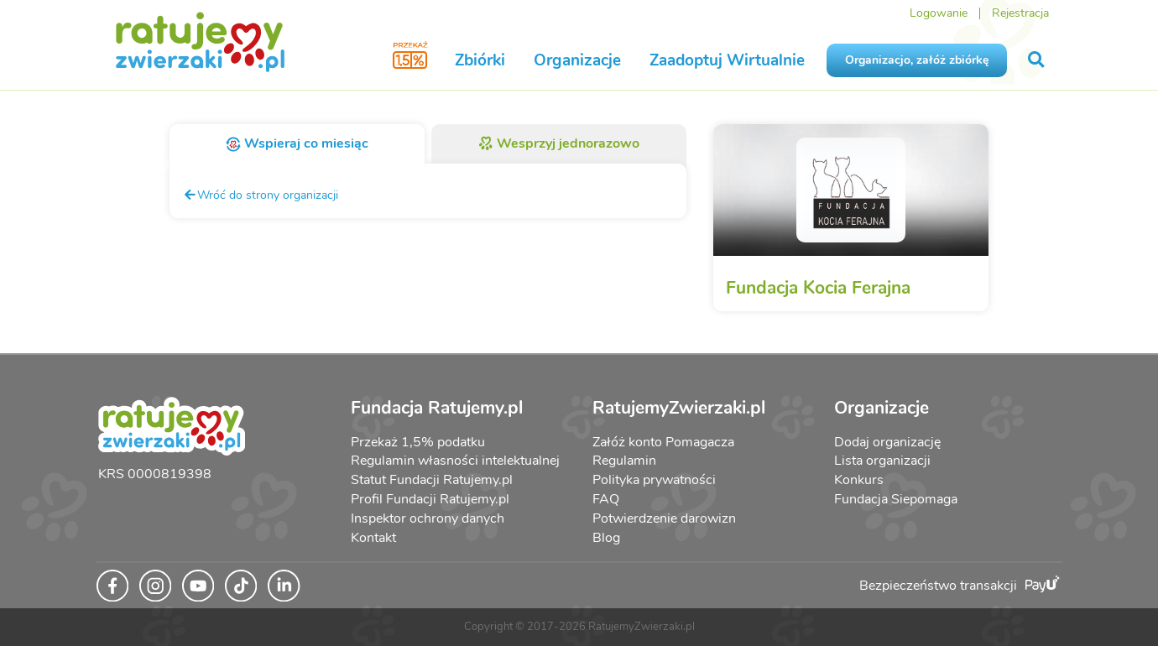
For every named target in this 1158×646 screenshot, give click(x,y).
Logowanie (939, 13)
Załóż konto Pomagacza (663, 442)
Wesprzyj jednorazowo (559, 143)
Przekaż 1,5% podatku (418, 442)
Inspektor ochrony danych (427, 518)
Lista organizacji (882, 460)
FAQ (605, 499)
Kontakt (373, 538)
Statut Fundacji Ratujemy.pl (432, 480)
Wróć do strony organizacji (260, 194)
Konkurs (859, 480)
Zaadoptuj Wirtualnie (727, 60)
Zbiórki (480, 60)
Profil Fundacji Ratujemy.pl (430, 499)
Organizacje (577, 60)
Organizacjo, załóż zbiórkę (916, 60)
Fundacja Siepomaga (895, 499)
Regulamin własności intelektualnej (455, 460)
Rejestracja (1020, 13)
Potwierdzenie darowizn (664, 518)
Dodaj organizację (887, 442)
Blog (606, 538)
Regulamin (624, 460)
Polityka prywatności (654, 480)
